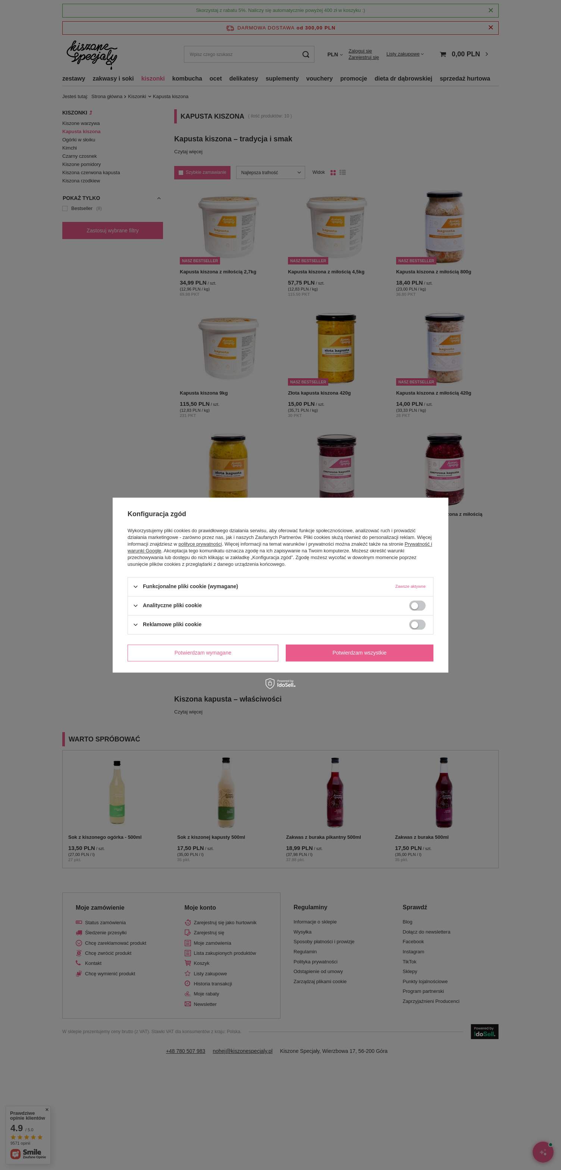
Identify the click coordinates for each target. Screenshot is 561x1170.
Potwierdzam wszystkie (360, 653)
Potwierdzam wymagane (203, 653)
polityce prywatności (200, 544)
